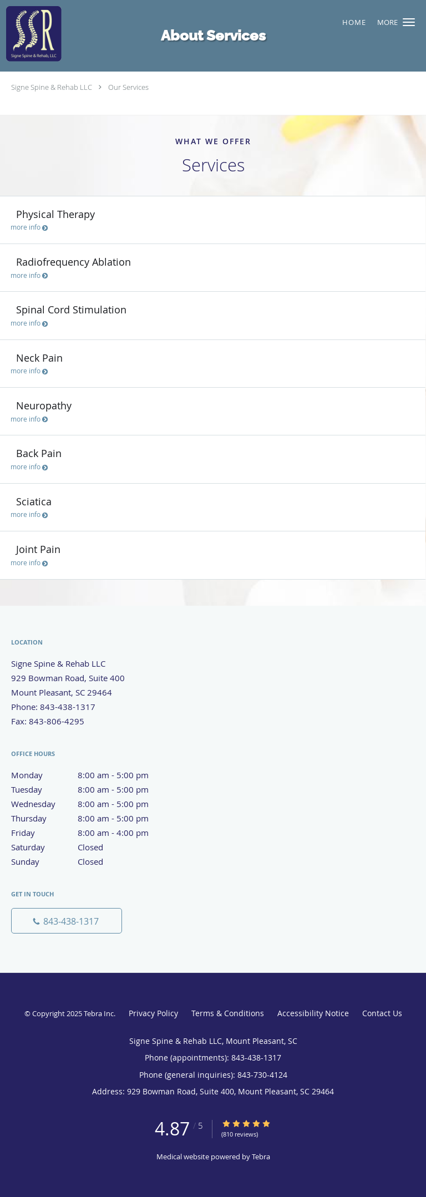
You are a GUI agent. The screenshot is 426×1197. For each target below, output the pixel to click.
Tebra (261, 1157)
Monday (91, 775)
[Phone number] (66, 921)
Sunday (91, 861)
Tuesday (91, 789)
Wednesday (91, 804)
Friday (91, 832)
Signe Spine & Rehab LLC (51, 87)
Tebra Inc (99, 1013)
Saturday (91, 847)
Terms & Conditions (227, 1013)
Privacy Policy (153, 1013)
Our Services (128, 87)
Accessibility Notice (313, 1013)
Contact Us (382, 1013)
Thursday (91, 818)
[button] (409, 22)
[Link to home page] (176, 33)
